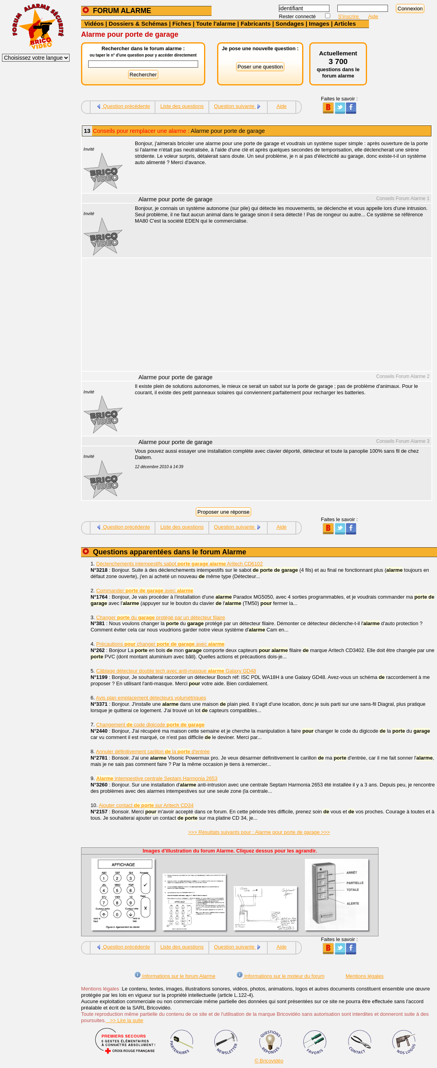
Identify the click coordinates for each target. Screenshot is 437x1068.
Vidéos (94, 23)
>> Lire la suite (125, 1020)
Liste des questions (182, 106)
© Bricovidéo (269, 1061)
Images (319, 23)
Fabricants (255, 23)
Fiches (181, 23)
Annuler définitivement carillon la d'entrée (153, 751)
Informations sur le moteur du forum (280, 976)
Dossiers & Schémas (138, 23)
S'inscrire (349, 16)
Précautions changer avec (160, 644)
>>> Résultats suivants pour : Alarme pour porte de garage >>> (259, 832)
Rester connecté (298, 16)
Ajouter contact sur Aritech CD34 (146, 805)
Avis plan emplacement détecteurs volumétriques (151, 698)
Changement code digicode (150, 725)
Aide (373, 16)
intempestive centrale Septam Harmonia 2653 (157, 778)
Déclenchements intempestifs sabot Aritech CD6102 (179, 564)
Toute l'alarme (216, 23)
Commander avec (144, 591)
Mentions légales (365, 976)
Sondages (290, 23)
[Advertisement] (279, 315)
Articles (345, 23)
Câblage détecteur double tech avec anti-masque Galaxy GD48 (176, 671)
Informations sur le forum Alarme (174, 976)
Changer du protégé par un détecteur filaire (160, 617)
